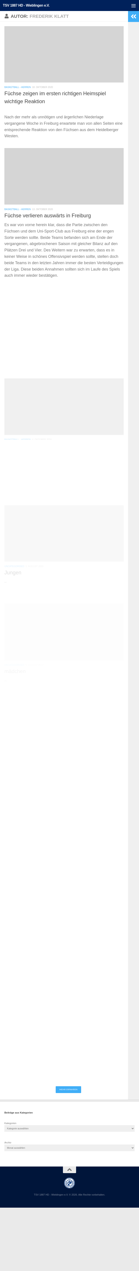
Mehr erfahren (68, 1089)
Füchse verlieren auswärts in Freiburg (47, 216)
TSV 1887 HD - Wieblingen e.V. (26, 5)
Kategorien (10, 1123)
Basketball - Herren (17, 87)
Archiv (7, 1142)
